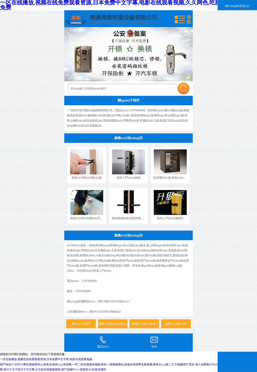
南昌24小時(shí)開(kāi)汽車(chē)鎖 (91, 218)
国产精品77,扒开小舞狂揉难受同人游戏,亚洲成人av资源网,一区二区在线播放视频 (50, 364)
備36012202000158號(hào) (105, 311)
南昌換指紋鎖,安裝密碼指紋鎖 (130, 218)
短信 (154, 342)
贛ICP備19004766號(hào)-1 (114, 301)
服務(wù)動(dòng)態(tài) (112, 323)
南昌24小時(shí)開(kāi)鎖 (87, 177)
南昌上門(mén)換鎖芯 (170, 218)
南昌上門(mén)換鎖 (128, 177)
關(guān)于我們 (128, 100)
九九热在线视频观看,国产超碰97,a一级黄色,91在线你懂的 (70, 369)
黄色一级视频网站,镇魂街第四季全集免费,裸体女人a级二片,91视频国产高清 (147, 364)
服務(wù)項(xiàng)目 (128, 138)
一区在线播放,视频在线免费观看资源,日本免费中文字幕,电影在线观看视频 (46, 359)
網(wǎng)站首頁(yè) (237, 5)
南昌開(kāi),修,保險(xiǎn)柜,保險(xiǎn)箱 (178, 177)
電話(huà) (103, 342)
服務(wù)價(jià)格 (176, 323)
